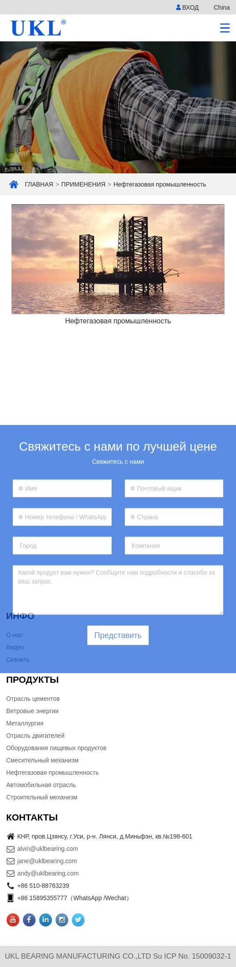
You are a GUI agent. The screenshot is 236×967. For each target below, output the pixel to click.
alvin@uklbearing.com (47, 848)
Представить (118, 677)
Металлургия (25, 723)
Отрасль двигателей (35, 735)
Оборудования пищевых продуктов (56, 747)
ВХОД (190, 7)
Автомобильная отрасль (41, 784)
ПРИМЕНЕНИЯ (83, 184)
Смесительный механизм (42, 760)
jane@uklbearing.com (47, 860)
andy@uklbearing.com (48, 873)
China (222, 7)
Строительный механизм (42, 797)
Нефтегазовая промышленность (159, 184)
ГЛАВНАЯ (39, 184)
